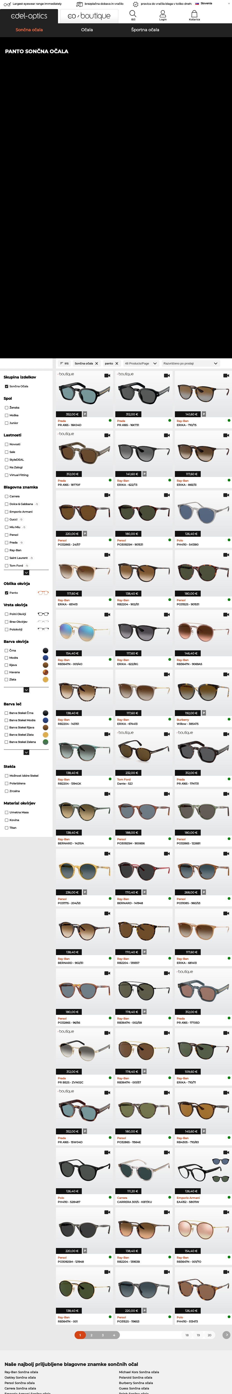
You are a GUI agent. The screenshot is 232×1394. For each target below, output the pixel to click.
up (226, 1367)
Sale (10, 186)
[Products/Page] (141, 97)
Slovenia (206, 3)
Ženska (12, 142)
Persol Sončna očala (20, 1117)
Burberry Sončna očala (136, 1117)
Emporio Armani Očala (22, 1172)
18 (187, 1069)
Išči (133, 19)
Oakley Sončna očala (20, 1112)
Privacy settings (15, 1281)
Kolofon (8, 1372)
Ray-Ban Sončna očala (21, 1106)
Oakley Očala (14, 1155)
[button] (29, 16)
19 (198, 1069)
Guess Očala (126, 1150)
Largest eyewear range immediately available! (37, 5)
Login (163, 19)
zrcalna (12, 525)
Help (158, 1274)
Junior (11, 157)
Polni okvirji (27, 348)
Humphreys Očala (18, 1166)
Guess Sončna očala (134, 1122)
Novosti (12, 178)
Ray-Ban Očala (16, 1150)
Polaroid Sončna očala (135, 1112)
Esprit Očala (126, 1161)
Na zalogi (13, 201)
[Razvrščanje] (191, 97)
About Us (10, 1274)
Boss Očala (125, 1166)
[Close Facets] (26, 98)
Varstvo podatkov (56, 1367)
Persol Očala (126, 1155)
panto (27, 327)
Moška (11, 149)
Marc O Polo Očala (18, 1161)
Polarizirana (15, 517)
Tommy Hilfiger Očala (133, 1172)
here (119, 1224)
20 (209, 1069)
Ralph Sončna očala (134, 1128)
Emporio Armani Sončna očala (28, 1128)
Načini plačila (88, 1281)
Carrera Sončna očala (20, 1122)
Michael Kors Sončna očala (139, 1106)
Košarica (194, 19)
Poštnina (85, 1286)
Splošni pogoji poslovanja (22, 1367)
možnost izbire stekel (21, 510)
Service (84, 1274)
